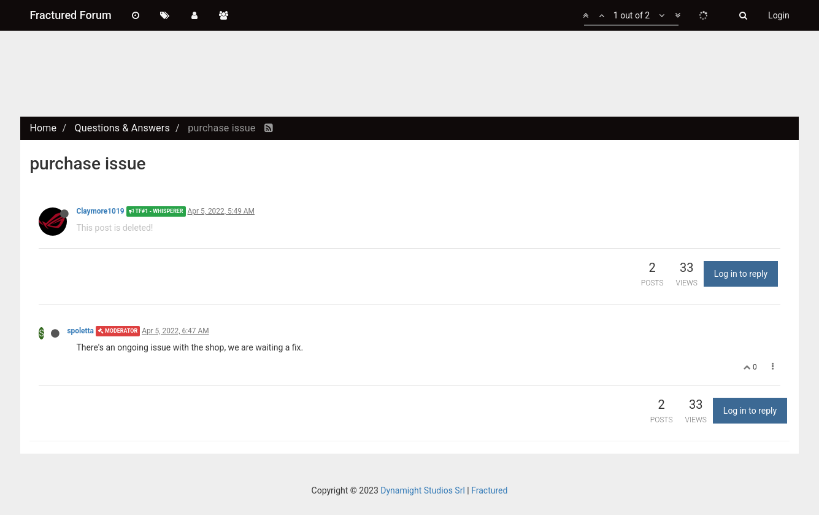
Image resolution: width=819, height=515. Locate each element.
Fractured (489, 490)
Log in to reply (740, 274)
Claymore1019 (100, 211)
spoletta (80, 331)
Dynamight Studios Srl (422, 490)
